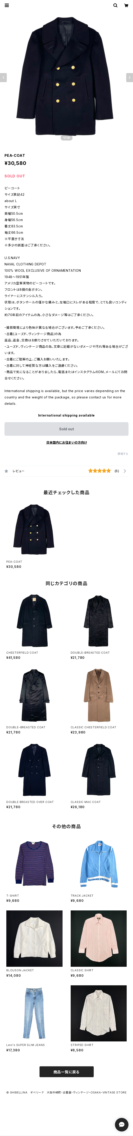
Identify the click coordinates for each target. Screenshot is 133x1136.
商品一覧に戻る (67, 1072)
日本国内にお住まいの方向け (66, 442)
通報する (122, 453)
